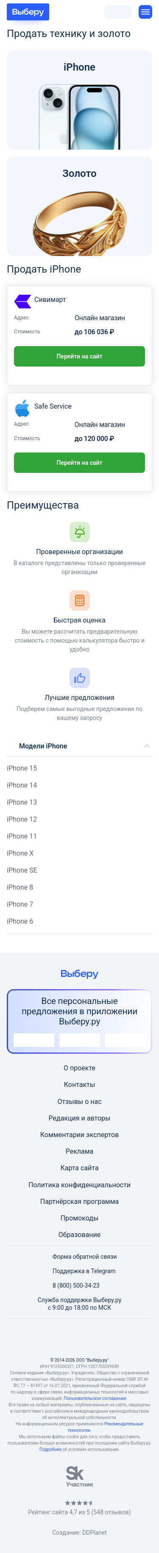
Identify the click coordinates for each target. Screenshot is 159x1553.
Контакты (79, 1085)
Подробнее (50, 1449)
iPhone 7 (20, 904)
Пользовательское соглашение (95, 1398)
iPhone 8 (20, 887)
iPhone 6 (20, 921)
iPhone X (20, 853)
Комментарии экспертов (79, 1135)
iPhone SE (22, 870)
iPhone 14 (22, 785)
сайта (90, 1168)
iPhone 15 (22, 768)
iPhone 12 (22, 819)
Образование (79, 1235)
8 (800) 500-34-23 (71, 1285)
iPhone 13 (22, 802)
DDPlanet (94, 1532)
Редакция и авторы (80, 1118)
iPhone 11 (22, 836)
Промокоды (80, 1218)
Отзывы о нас (79, 1102)
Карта (69, 1168)
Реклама (80, 1151)
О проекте (79, 1068)
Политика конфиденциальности (79, 1185)
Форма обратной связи (79, 1256)
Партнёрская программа (79, 1201)
